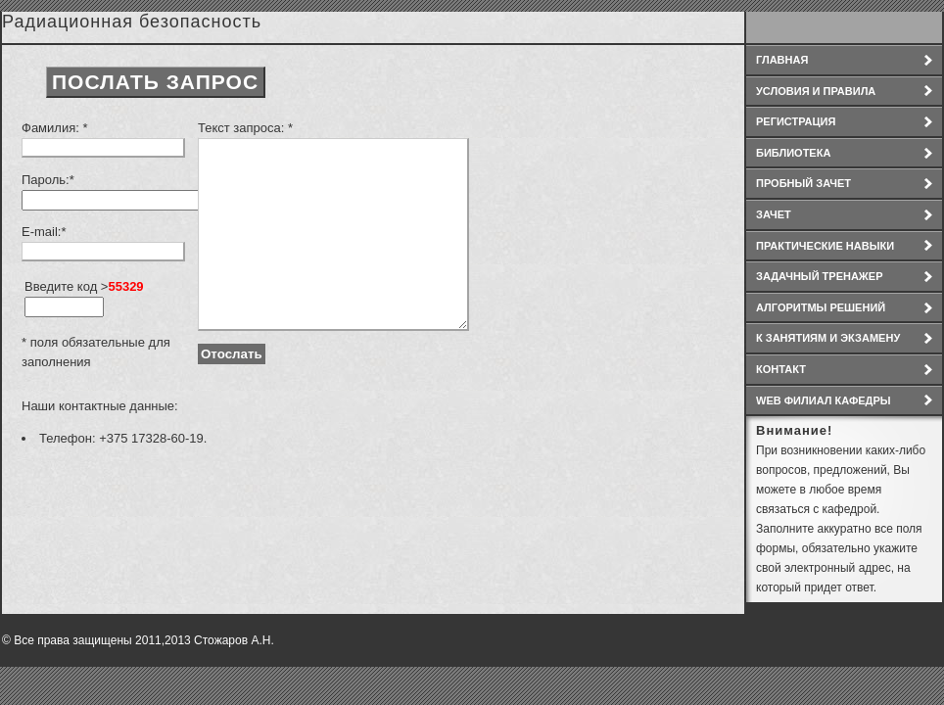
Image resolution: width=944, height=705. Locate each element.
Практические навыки (825, 246)
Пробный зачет (803, 183)
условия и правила (815, 91)
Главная (782, 60)
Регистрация (795, 121)
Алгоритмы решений (820, 307)
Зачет (773, 214)
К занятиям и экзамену (828, 338)
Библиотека (793, 153)
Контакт (781, 369)
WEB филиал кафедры (823, 400)
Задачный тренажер (819, 276)
